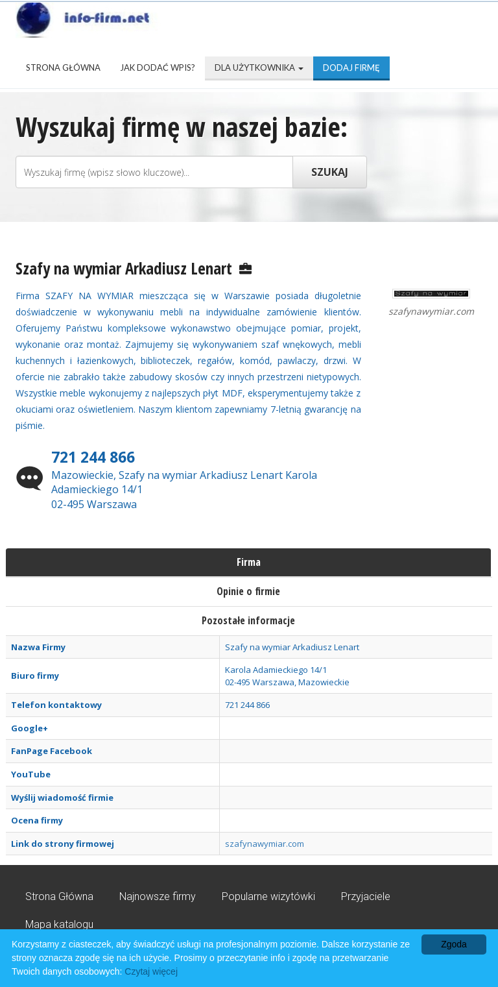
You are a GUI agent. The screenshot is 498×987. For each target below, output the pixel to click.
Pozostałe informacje (248, 620)
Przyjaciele (365, 896)
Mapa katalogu (59, 924)
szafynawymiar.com (264, 843)
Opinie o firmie (248, 591)
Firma (249, 562)
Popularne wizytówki (268, 896)
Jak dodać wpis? (157, 67)
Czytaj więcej (151, 971)
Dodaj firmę (351, 67)
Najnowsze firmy (157, 896)
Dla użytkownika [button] (259, 67)
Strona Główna (63, 67)
